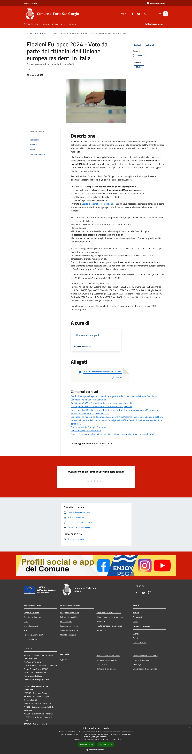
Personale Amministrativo (35, 634)
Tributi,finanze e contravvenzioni (110, 616)
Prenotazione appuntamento (108, 655)
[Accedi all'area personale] (156, 3)
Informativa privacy (141, 659)
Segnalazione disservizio (107, 659)
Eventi (135, 638)
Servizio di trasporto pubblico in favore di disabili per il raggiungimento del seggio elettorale (113, 434)
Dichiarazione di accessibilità (145, 668)
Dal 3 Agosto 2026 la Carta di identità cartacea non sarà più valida (101, 403)
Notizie (136, 612)
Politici (26, 630)
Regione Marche (30, 3)
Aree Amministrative (32, 617)
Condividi (139, 45)
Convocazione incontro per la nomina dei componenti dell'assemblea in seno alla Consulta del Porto (117, 417)
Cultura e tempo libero (69, 617)
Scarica (117, 377)
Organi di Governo (31, 612)
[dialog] (96, 739)
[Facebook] (131, 13)
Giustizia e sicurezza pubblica (109, 612)
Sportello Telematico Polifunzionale (98, 203)
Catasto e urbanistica (69, 630)
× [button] (189, 727)
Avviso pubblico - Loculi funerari (86, 430)
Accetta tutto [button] (86, 744)
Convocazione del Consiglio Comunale (88, 399)
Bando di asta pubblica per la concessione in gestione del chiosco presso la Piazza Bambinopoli (114, 396)
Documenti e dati (31, 639)
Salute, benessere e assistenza (109, 625)
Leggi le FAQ (102, 664)
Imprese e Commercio (69, 625)
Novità (38, 33)
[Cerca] (165, 14)
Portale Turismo (139, 642)
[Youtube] (137, 13)
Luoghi (136, 633)
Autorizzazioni (102, 630)
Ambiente (101, 621)
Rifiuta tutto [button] (106, 744)
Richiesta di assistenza (106, 668)
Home (29, 33)
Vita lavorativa (66, 621)
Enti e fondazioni (31, 625)
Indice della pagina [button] (37, 132)
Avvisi (46, 33)
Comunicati (137, 617)
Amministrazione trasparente (145, 655)
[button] (96, 750)
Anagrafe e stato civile (69, 612)
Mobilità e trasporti (68, 634)
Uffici (26, 621)
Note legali (137, 664)
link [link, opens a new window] (119, 739)
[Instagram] (143, 13)
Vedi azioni (151, 45)
